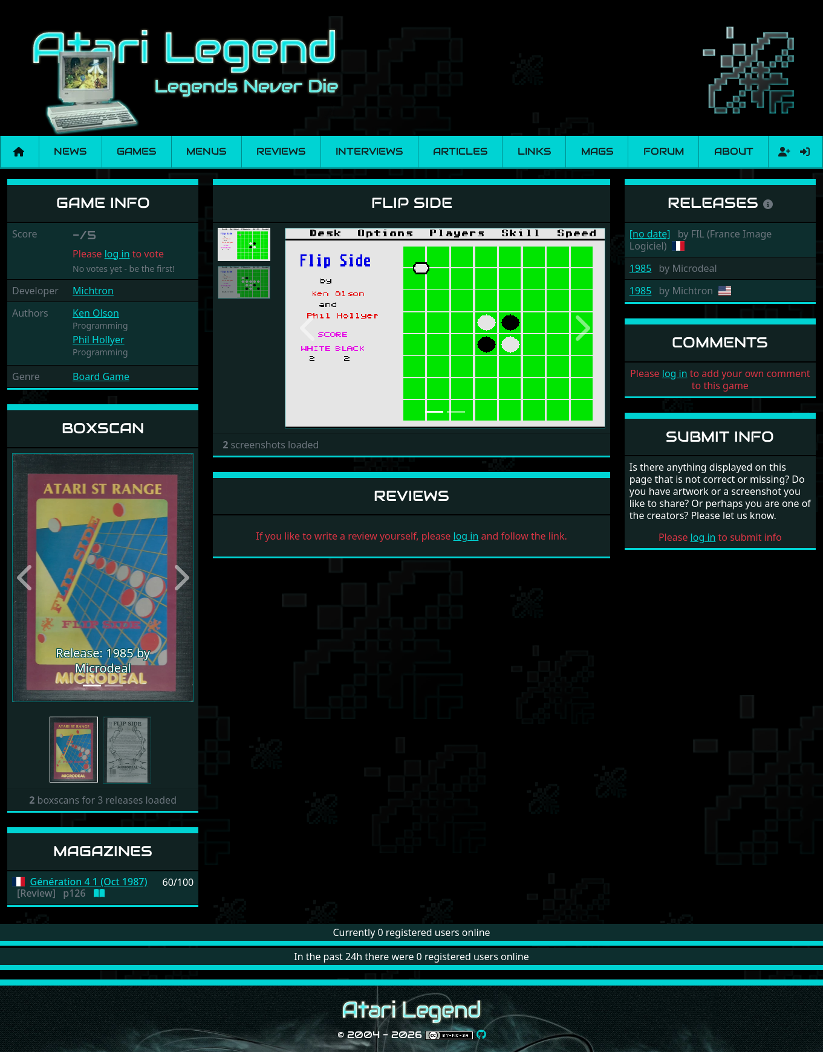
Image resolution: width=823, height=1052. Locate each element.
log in (117, 253)
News (70, 151)
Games (136, 151)
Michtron (93, 290)
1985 (640, 268)
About (733, 151)
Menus (206, 151)
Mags (597, 151)
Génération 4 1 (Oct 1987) (89, 882)
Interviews (369, 151)
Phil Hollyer (99, 339)
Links (534, 151)
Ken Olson (96, 313)
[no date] (650, 233)
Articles (460, 151)
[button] (25, 577)
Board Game (101, 376)
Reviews (280, 151)
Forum (663, 151)
